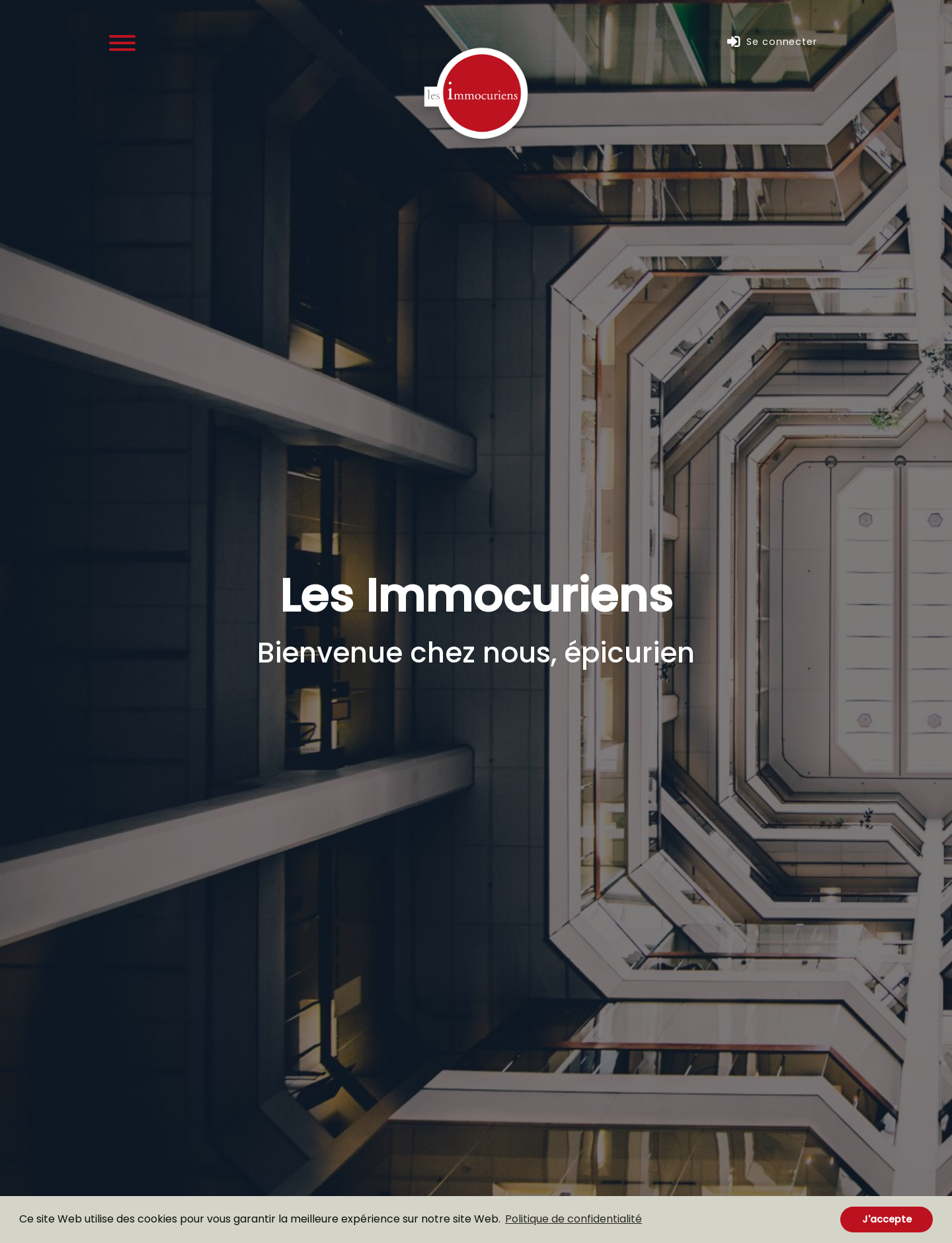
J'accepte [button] (887, 1219)
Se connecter (772, 42)
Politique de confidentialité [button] (573, 1218)
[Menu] (122, 42)
